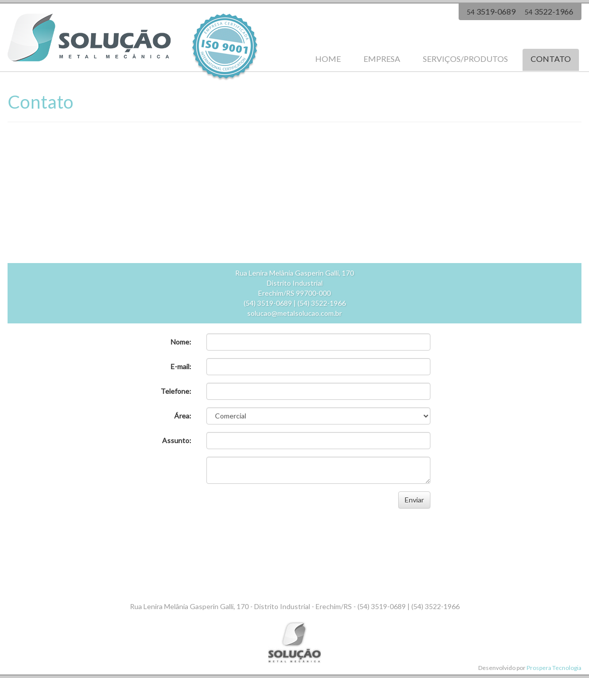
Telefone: (176, 391)
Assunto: (176, 440)
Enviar (414, 499)
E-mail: (181, 366)
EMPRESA (381, 58)
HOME (328, 58)
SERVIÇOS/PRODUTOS (465, 58)
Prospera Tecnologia (554, 667)
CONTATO (551, 58)
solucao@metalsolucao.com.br (294, 313)
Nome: (181, 341)
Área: (182, 415)
